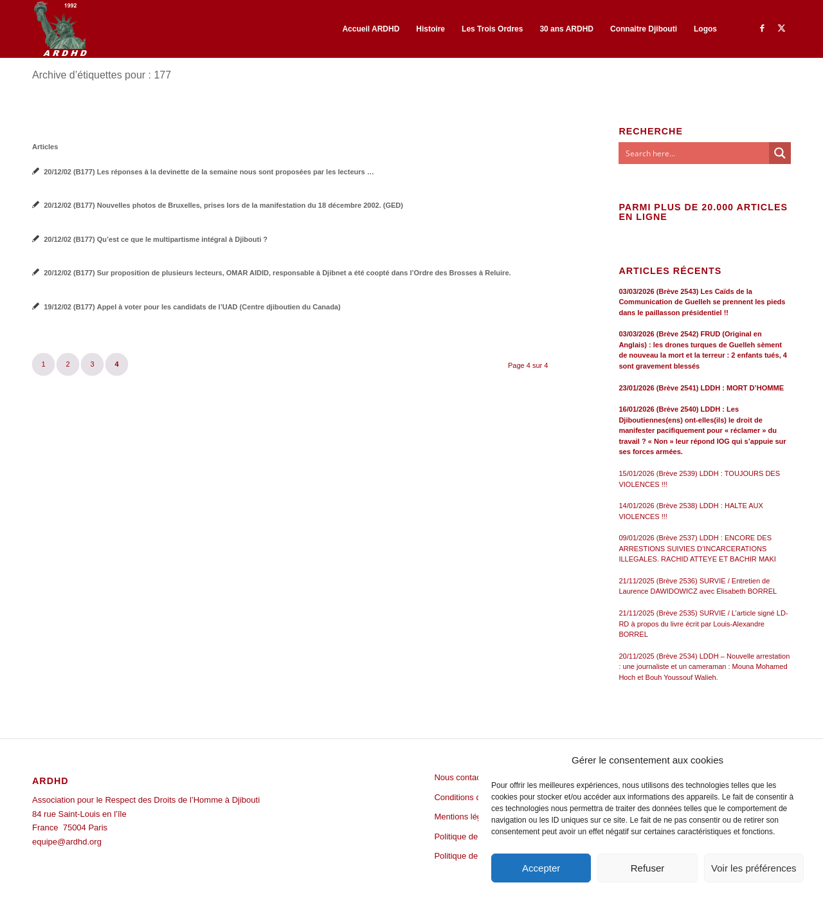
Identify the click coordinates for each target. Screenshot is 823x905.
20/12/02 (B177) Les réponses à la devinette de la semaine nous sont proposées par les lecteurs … (209, 172)
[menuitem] (371, 29)
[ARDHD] (59, 29)
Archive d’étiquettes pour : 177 (101, 74)
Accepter (541, 868)
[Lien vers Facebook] (762, 28)
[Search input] (694, 153)
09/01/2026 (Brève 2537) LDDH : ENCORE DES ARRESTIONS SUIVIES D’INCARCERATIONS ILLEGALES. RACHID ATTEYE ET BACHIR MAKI (697, 548)
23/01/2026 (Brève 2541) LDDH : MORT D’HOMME (701, 388)
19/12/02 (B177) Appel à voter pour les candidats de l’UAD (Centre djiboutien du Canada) (192, 307)
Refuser (648, 868)
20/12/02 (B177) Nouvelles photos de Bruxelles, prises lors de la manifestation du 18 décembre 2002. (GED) (223, 205)
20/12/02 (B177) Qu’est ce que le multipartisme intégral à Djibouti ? (155, 239)
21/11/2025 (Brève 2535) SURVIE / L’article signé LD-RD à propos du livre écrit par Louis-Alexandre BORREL (703, 623)
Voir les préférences (754, 868)
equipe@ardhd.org (67, 841)
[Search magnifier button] (780, 153)
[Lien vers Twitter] (781, 28)
